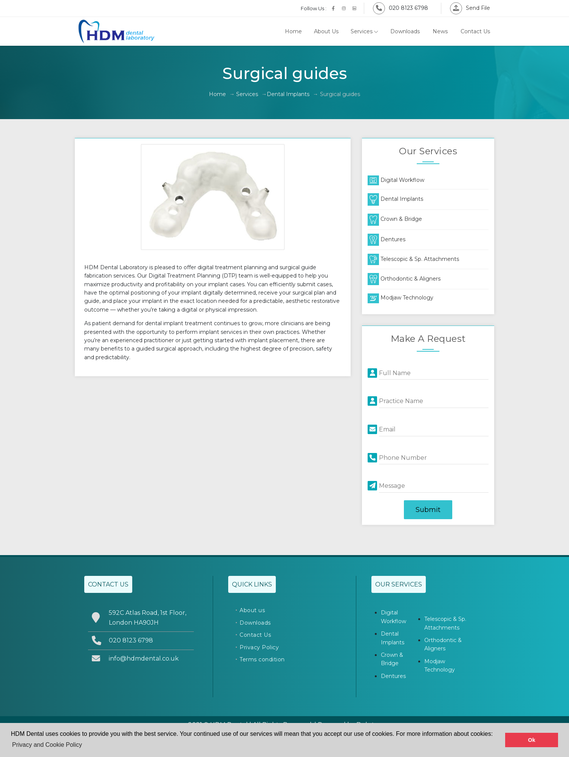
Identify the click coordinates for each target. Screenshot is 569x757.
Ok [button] (531, 740)
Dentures (386, 239)
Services (364, 31)
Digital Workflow (396, 180)
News (440, 31)
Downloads (405, 31)
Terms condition (262, 659)
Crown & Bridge (395, 219)
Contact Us (475, 31)
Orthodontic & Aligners (404, 278)
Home (293, 31)
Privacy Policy (259, 647)
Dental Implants (288, 94)
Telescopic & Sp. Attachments (413, 259)
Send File (470, 8)
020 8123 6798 (400, 8)
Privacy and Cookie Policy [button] (47, 744)
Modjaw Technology (400, 297)
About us (252, 610)
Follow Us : (313, 8)
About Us (326, 31)
